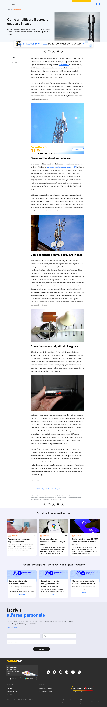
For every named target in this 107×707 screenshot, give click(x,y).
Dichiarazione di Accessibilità (95, 701)
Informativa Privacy (62, 701)
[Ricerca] (96, 4)
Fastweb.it (9, 694)
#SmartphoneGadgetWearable (55, 489)
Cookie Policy (72, 701)
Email (62, 51)
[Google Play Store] (29, 678)
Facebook (53, 51)
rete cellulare (64, 65)
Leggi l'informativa (12, 627)
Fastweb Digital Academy (45, 688)
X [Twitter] (49, 51)
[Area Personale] (99, 4)
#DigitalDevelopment (41, 489)
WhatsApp (58, 51)
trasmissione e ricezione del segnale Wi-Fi (62, 167)
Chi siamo (9, 688)
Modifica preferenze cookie (81, 702)
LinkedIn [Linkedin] (44, 51)
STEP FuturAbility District (45, 691)
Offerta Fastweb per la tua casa (82, 1)
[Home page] (53, 4)
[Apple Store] (13, 678)
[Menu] (10, 4)
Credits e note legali (12, 691)
